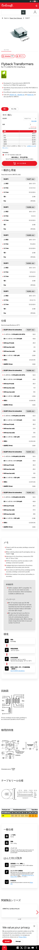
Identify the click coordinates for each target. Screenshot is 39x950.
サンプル (13, 109)
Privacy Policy (23, 937)
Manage (18, 941)
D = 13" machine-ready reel (13, 155)
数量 (4, 124)
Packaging (5, 152)
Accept (7, 941)
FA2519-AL (30, 94)
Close (34, 926)
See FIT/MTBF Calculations (17, 670)
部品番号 (5, 118)
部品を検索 (33, 121)
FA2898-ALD (30, 207)
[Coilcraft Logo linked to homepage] (19, 6)
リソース (6, 50)
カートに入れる (19, 163)
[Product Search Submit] (23, 12)
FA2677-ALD (30, 179)
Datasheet (6, 56)
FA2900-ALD (30, 263)
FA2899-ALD (30, 235)
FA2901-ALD (30, 291)
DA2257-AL (13, 94)
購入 (5, 109)
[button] (37, 912)
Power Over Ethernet (16, 18)
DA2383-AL (20, 94)
